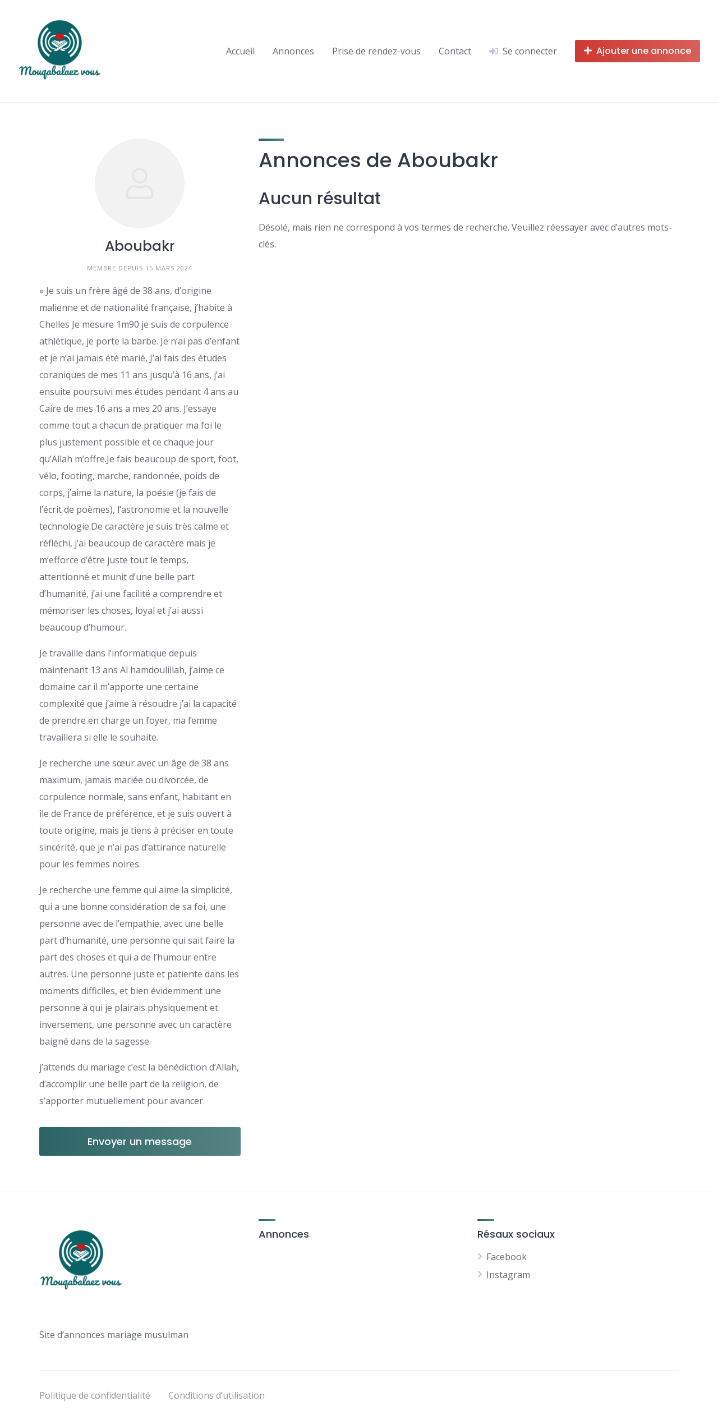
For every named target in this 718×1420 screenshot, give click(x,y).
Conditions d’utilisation (216, 1395)
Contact (455, 51)
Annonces (293, 51)
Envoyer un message (140, 1141)
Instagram (508, 1275)
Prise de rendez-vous (376, 51)
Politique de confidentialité (94, 1395)
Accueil (240, 51)
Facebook (506, 1257)
